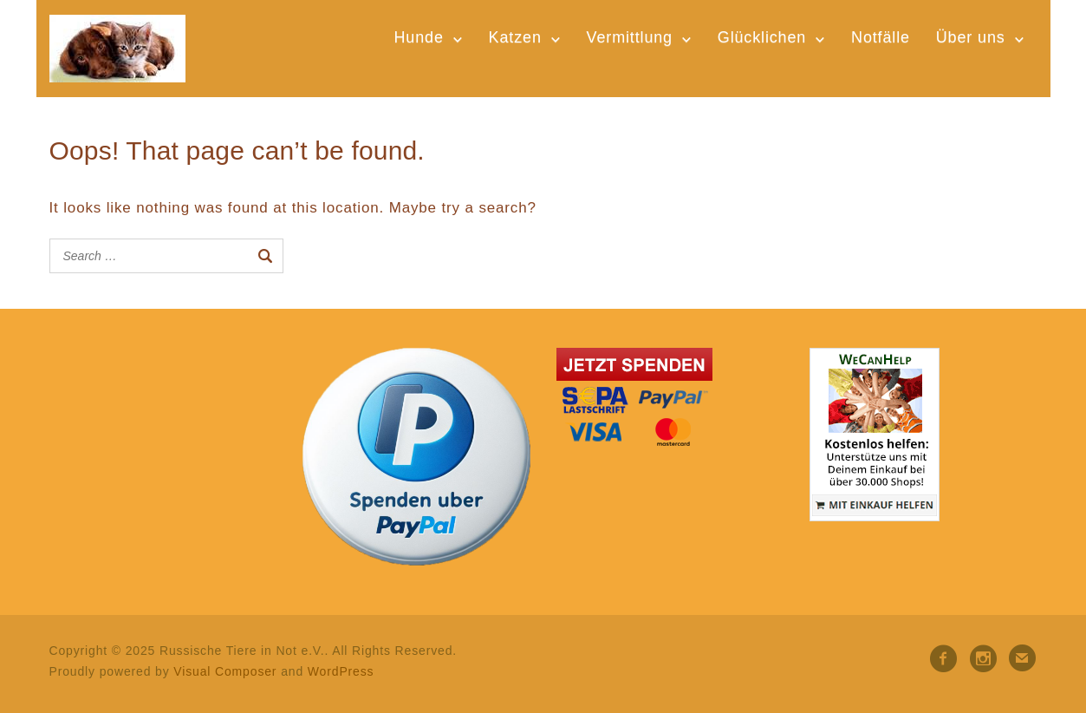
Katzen (515, 37)
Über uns (970, 37)
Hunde (418, 37)
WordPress (341, 671)
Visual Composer (224, 671)
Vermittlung (630, 37)
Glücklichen (762, 37)
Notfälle (880, 37)
